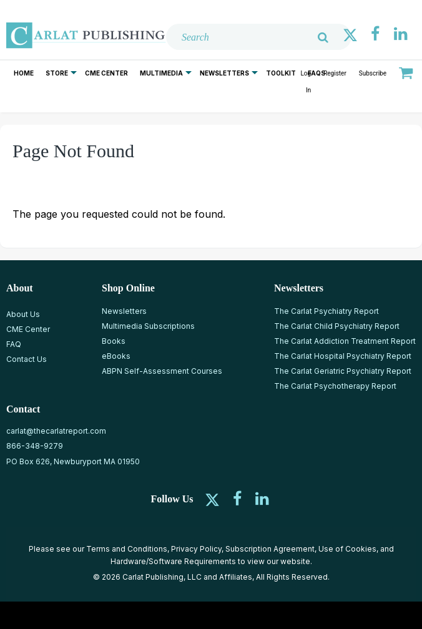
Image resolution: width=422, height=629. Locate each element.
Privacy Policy (196, 548)
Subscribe (372, 73)
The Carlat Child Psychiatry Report (337, 326)
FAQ (13, 344)
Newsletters (224, 73)
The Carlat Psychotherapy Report (335, 386)
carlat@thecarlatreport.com (56, 431)
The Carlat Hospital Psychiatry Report (342, 356)
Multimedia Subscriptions (148, 326)
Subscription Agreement (270, 548)
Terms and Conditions (126, 548)
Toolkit (281, 73)
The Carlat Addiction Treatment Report (345, 341)
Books (113, 341)
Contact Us (26, 359)
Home (24, 73)
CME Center (106, 73)
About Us (23, 314)
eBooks (116, 356)
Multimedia (161, 73)
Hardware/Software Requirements (173, 561)
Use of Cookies (347, 548)
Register (334, 73)
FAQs (316, 73)
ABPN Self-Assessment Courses (162, 371)
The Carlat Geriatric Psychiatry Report (342, 371)
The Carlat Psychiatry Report (326, 311)
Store (57, 73)
